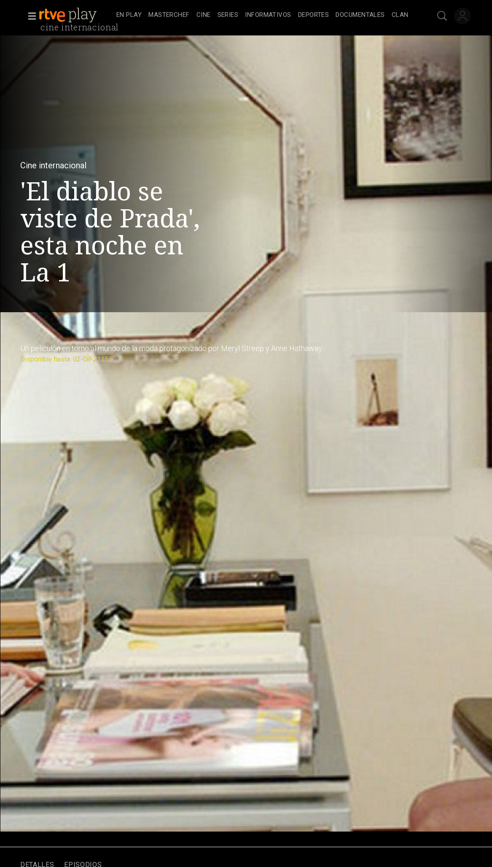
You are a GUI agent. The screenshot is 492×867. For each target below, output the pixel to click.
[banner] (76, 15)
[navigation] (262, 15)
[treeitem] (129, 15)
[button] (29, 16)
